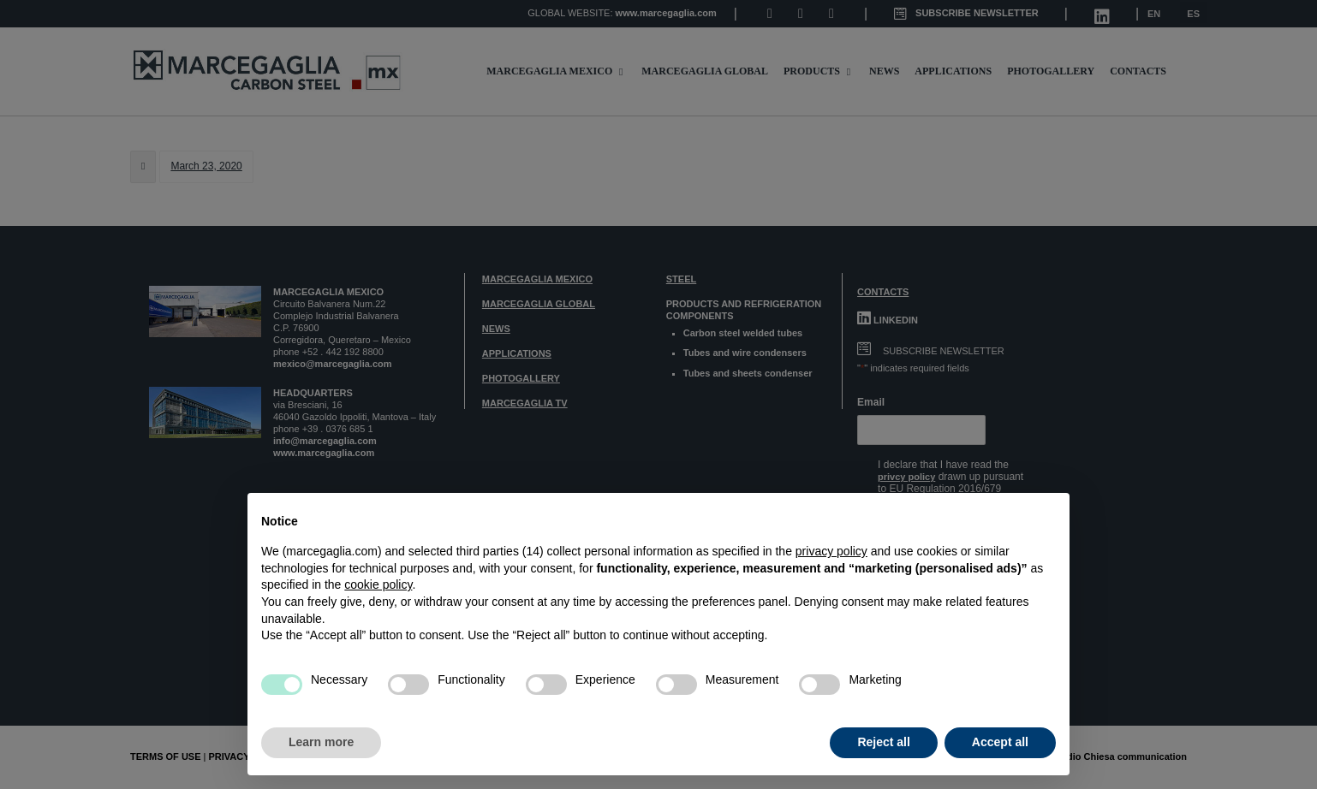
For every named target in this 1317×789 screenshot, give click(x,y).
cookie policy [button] (378, 584)
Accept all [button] (1000, 742)
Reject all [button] (883, 742)
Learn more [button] (321, 742)
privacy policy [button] (831, 551)
